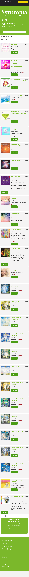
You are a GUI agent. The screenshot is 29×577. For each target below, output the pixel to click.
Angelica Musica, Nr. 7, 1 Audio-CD (17, 367)
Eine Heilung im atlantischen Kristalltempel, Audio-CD (18, 113)
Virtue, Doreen (14, 180)
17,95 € (26, 44)
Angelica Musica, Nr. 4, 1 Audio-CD (17, 432)
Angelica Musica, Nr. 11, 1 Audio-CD (16, 302)
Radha (12, 231)
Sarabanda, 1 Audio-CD (17, 229)
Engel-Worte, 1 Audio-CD (17, 177)
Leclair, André (13, 288)
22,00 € (26, 60)
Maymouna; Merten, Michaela (17, 272)
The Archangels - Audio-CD (15, 214)
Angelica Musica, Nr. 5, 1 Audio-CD (17, 399)
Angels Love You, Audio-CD (15, 269)
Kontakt (3, 556)
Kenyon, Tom (13, 164)
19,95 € (26, 160)
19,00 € (26, 79)
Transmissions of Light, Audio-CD (15, 161)
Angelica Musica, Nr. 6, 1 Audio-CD (17, 383)
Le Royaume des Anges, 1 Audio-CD (16, 144)
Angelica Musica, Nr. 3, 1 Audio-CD (17, 448)
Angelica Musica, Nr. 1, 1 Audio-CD (17, 415)
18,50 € (26, 95)
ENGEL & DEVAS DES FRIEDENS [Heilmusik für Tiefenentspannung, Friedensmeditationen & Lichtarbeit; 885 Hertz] (17, 63)
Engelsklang (14, 44)
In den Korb (14, 52)
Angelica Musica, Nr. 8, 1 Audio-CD (17, 350)
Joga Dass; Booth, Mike (15, 217)
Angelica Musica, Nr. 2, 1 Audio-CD (17, 464)
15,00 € (26, 229)
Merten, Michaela (14, 131)
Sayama (12, 68)
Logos (12, 148)
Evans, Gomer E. (14, 500)
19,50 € (26, 144)
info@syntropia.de (7, 26)
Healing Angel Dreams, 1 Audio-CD (17, 497)
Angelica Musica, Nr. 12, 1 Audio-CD (16, 285)
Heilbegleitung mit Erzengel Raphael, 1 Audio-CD (18, 79)
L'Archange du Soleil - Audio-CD (16, 197)
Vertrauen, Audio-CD (16, 95)
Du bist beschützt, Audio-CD (16, 128)
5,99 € (26, 128)
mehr (19, 49)
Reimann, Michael (14, 46)
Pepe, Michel (13, 200)
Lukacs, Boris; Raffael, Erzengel (17, 97)
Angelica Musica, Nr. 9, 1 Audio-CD (17, 334)
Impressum (4, 557)
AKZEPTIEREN (23, 2)
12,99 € (26, 176)
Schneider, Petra (14, 483)
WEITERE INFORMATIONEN (23, 4)
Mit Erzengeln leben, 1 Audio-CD (17, 480)
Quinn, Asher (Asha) (15, 252)
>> (9, 516)
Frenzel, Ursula (14, 83)
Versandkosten (5, 564)
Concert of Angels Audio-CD (16, 249)
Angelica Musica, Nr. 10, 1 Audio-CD (16, 318)
